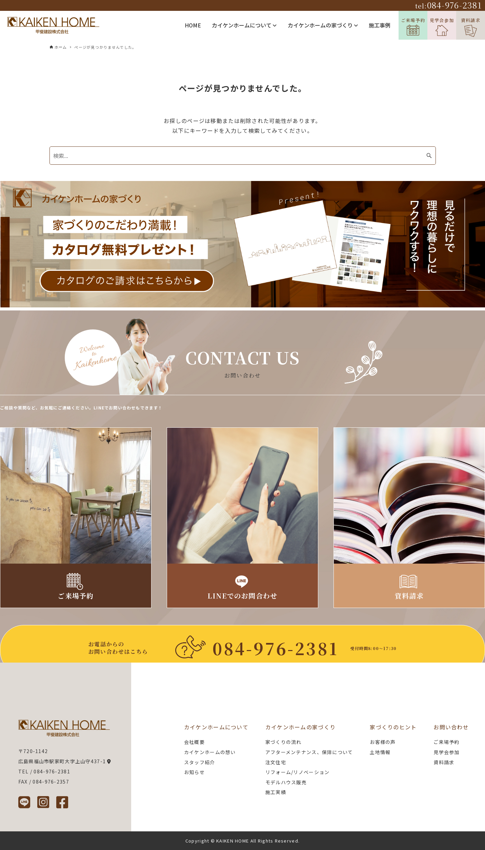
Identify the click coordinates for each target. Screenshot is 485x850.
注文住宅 (275, 762)
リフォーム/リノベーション (297, 772)
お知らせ (194, 772)
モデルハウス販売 (286, 782)
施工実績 (275, 792)
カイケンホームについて (244, 25)
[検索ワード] (242, 155)
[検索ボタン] (429, 155)
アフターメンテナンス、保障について (309, 752)
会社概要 (194, 741)
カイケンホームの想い (210, 752)
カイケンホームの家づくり (323, 25)
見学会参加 (442, 26)
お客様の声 (383, 741)
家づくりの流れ (283, 741)
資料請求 (470, 27)
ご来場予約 (413, 26)
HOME (193, 25)
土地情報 (380, 752)
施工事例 (379, 25)
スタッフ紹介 (199, 762)
